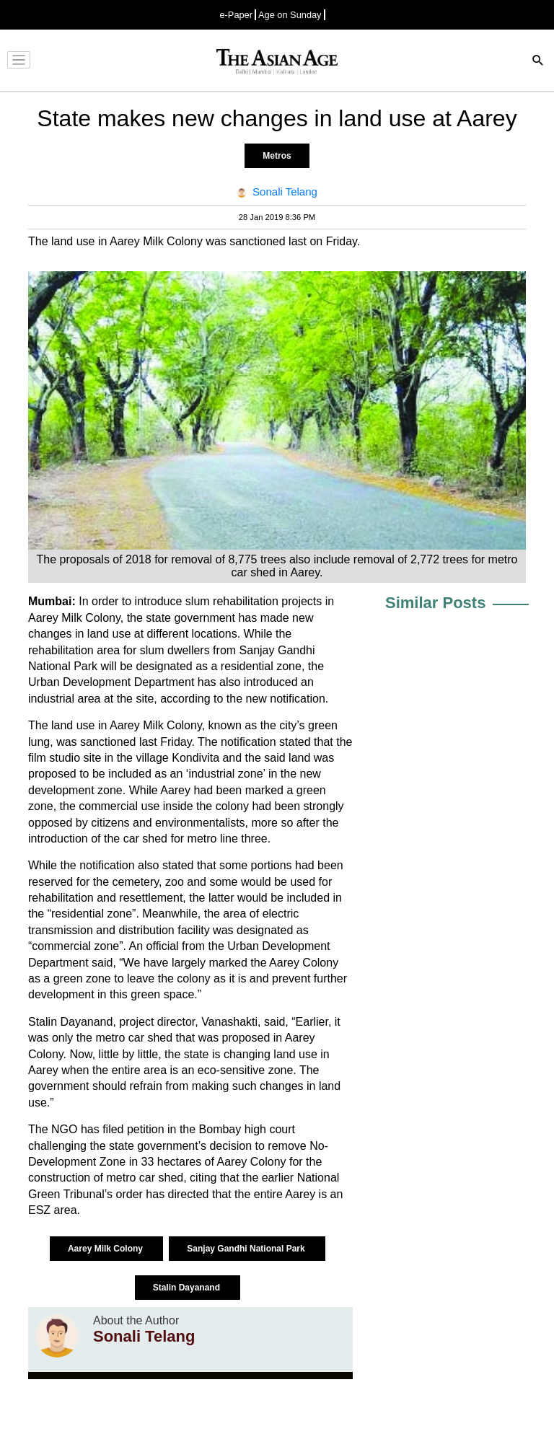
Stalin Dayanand (188, 1288)
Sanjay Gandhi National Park (247, 1249)
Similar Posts (435, 603)
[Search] (538, 61)
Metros (277, 156)
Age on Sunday (290, 14)
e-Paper (235, 14)
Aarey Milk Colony (106, 1249)
